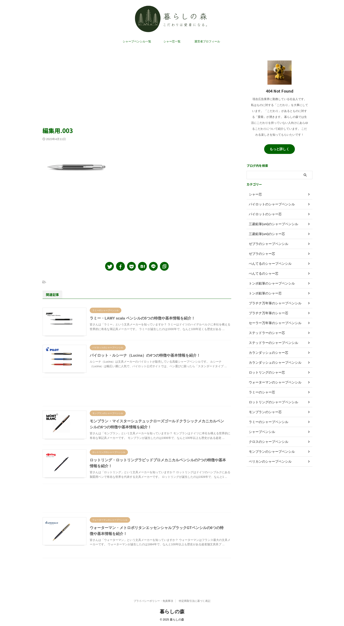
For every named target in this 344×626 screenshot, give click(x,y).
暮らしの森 (172, 611)
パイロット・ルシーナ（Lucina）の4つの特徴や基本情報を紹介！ (142, 364)
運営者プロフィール (207, 46)
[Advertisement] (137, 90)
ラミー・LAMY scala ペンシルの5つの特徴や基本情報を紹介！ (140, 323)
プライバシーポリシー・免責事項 (153, 600)
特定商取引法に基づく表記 (194, 600)
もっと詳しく (279, 150)
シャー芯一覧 (172, 46)
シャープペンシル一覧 (137, 46)
